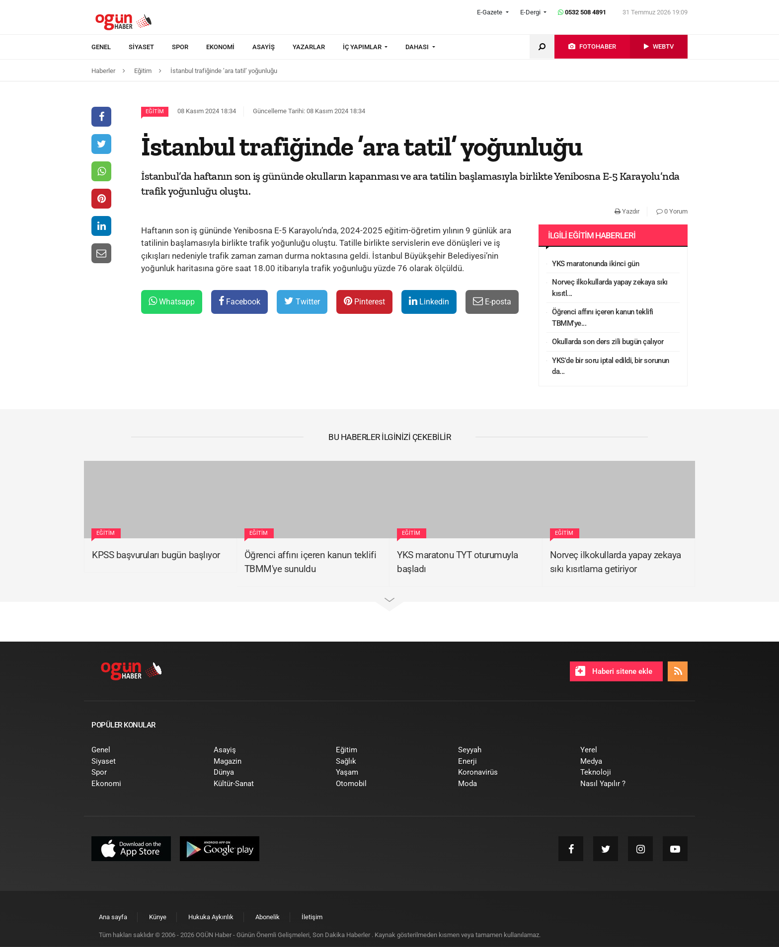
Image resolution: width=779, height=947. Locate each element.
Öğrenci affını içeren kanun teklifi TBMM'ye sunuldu (310, 562)
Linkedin (429, 301)
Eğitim (155, 111)
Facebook (239, 301)
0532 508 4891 (582, 12)
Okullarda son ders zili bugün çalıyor (608, 341)
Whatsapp (172, 301)
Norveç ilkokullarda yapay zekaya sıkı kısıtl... (610, 288)
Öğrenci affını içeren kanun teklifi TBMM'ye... (602, 317)
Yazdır (627, 211)
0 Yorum (672, 211)
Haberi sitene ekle (613, 671)
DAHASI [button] (417, 47)
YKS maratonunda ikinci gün (595, 263)
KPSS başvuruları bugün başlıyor (156, 555)
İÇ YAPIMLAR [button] (363, 47)
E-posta (492, 301)
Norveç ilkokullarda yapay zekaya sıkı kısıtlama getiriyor (615, 562)
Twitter (302, 301)
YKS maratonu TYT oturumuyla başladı (457, 562)
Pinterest (364, 301)
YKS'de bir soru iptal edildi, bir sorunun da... (610, 366)
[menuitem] (110, 47)
